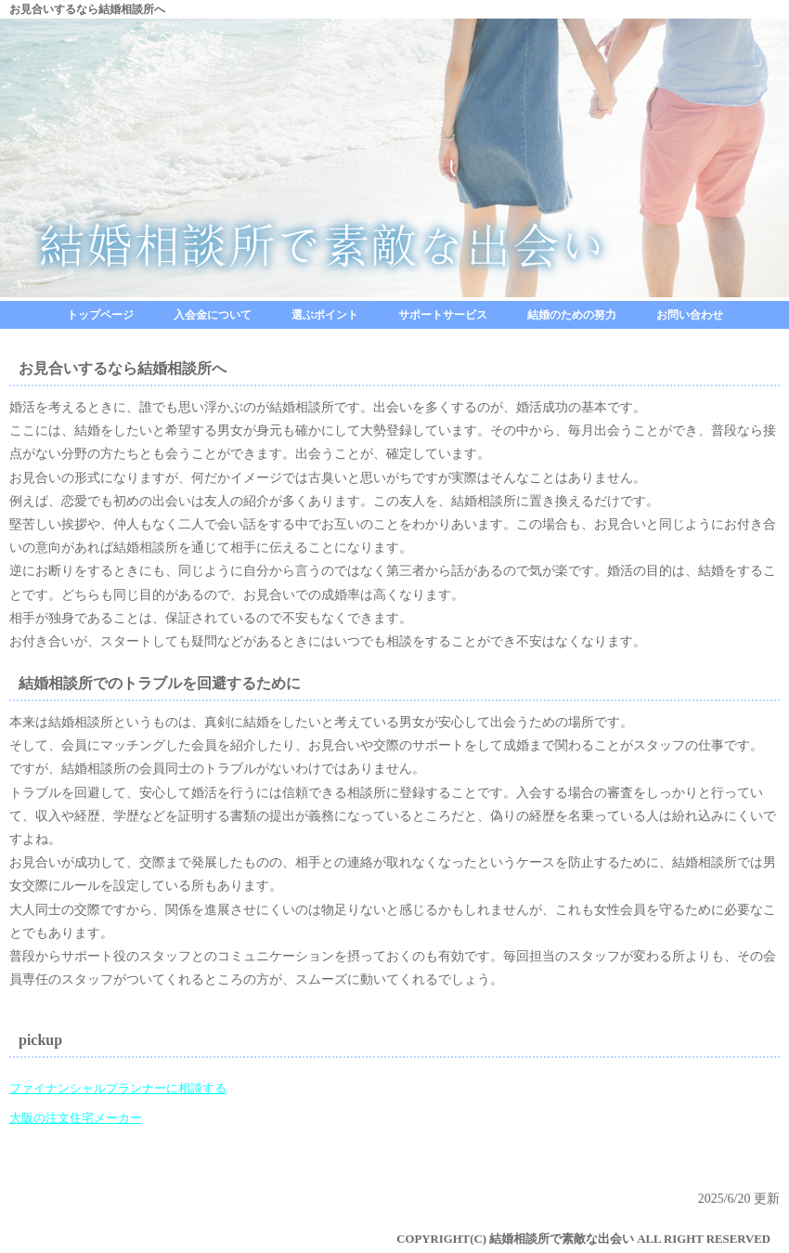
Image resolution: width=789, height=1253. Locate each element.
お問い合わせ (689, 314)
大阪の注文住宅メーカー (75, 1118)
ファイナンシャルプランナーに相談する (117, 1088)
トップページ (100, 314)
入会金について (213, 314)
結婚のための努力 (571, 314)
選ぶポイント (324, 314)
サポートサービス (442, 314)
